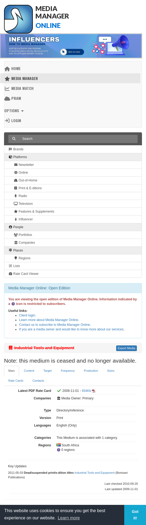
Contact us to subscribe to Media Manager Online (54, 325)
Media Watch (19, 88)
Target (47, 370)
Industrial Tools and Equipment (94, 472)
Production (91, 370)
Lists (14, 266)
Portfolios (23, 235)
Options (14, 110)
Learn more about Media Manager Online (48, 320)
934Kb (86, 391)
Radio (20, 196)
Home (12, 68)
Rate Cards (15, 380)
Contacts (38, 380)
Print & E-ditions (28, 188)
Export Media (126, 348)
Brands (15, 149)
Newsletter (24, 165)
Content (29, 370)
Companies (24, 243)
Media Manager (21, 78)
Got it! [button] (135, 514)
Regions (22, 258)
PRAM (12, 98)
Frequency (68, 370)
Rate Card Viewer (23, 274)
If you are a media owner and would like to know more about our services (71, 329)
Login (12, 120)
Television (23, 204)
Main (11, 370)
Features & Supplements (34, 211)
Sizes (111, 370)
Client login (27, 315)
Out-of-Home (25, 180)
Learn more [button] (69, 518)
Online (21, 172)
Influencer (23, 219)
